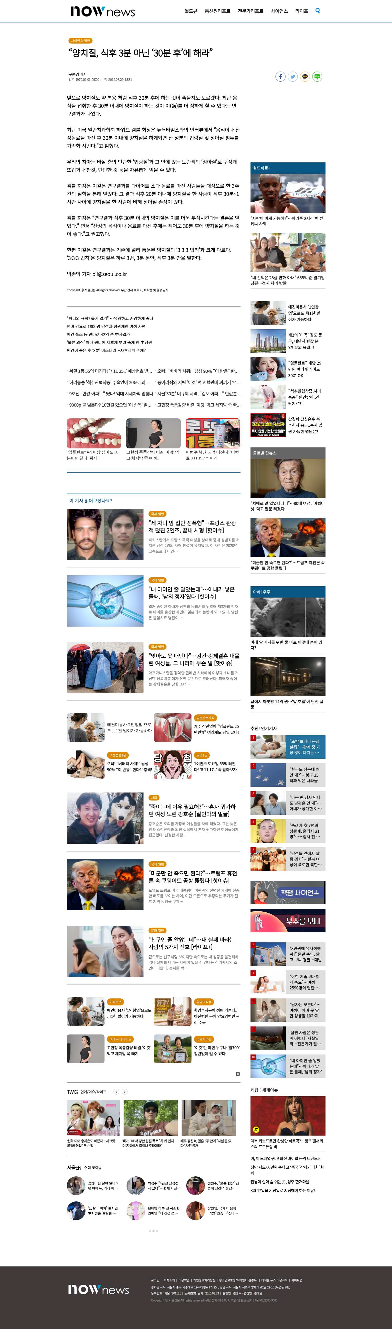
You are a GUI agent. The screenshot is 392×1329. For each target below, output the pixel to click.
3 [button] (157, 1231)
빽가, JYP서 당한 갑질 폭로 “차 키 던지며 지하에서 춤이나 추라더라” (149, 1143)
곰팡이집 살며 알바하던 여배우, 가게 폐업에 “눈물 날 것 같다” (104, 1188)
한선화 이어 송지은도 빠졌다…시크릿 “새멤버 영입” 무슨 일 (91, 1143)
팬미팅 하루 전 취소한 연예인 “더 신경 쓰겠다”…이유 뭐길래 (164, 1213)
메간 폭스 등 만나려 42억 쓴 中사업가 (98, 334)
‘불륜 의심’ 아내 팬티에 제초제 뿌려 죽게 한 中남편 (109, 342)
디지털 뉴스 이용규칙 (274, 1280)
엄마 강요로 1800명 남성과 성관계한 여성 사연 (106, 326)
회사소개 (169, 1280)
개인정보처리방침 (204, 1280)
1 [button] (150, 1231)
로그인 (155, 1280)
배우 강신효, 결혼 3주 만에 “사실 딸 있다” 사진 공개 (207, 1143)
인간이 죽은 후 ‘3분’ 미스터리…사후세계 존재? (106, 350)
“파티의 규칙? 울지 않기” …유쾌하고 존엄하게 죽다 (110, 318)
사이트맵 (296, 1280)
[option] (92, 1125)
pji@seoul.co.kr (109, 274)
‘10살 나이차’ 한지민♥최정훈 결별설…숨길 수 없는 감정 (103, 1213)
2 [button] (153, 1231)
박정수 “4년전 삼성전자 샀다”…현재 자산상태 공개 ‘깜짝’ (164, 1188)
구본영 (73, 74)
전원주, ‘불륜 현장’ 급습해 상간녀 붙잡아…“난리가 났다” (223, 1188)
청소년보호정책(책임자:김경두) (238, 1280)
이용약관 (184, 1280)
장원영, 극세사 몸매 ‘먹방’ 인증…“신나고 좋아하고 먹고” (223, 1213)
